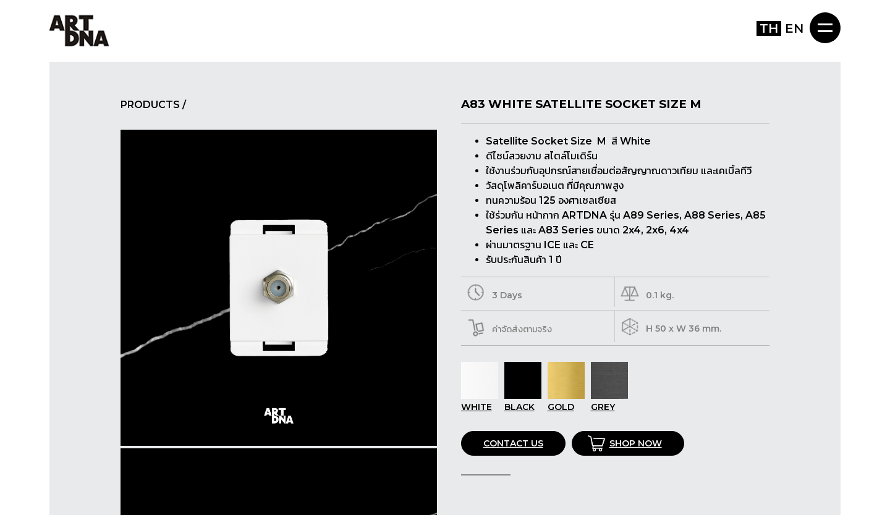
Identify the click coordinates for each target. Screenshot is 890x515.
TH (769, 28)
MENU (825, 27)
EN (794, 28)
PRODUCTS (150, 105)
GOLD (566, 401)
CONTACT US (513, 443)
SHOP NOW (635, 443)
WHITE (479, 401)
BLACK (522, 401)
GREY (609, 401)
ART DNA (79, 30)
